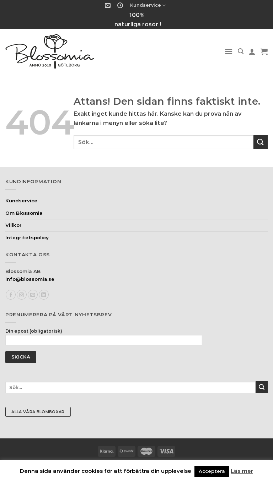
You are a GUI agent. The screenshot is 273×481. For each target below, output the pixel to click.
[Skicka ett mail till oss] (33, 295)
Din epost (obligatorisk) (103, 338)
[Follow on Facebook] (11, 295)
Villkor (13, 225)
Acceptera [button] (212, 471)
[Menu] (228, 51)
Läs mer (242, 471)
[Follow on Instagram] (22, 295)
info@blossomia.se (29, 279)
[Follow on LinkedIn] (44, 295)
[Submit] (260, 142)
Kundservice (148, 5)
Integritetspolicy (27, 237)
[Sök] (240, 51)
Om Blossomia (24, 213)
